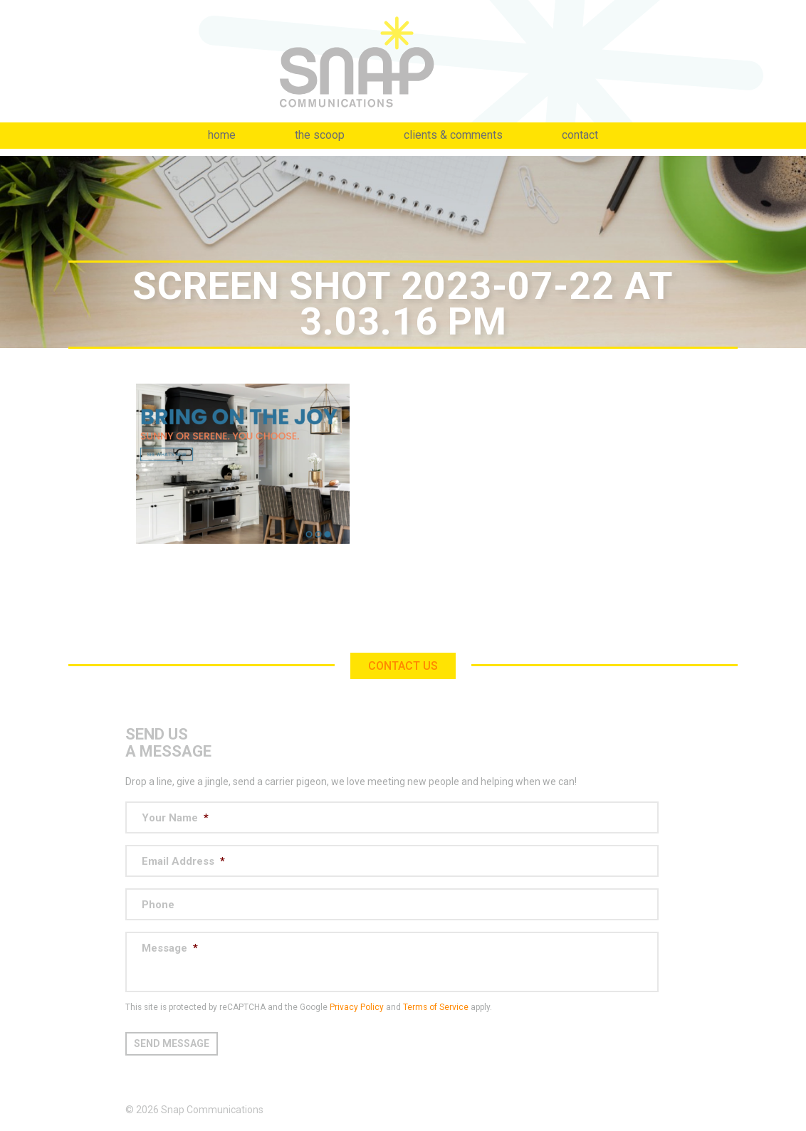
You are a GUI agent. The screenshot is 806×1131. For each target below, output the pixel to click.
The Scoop (320, 135)
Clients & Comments (453, 135)
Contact (580, 135)
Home (222, 135)
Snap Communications (403, 61)
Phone (158, 904)
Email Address (183, 861)
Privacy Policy (357, 1007)
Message (170, 948)
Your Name (175, 817)
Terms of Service (436, 1007)
